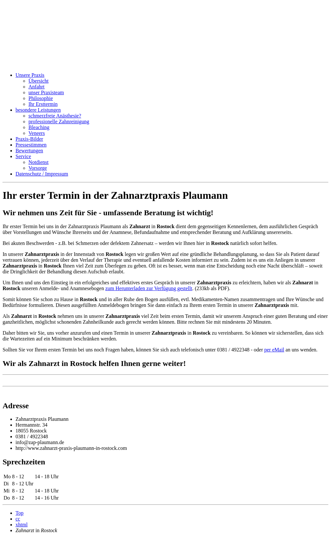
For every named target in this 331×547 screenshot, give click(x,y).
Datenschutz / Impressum (42, 174)
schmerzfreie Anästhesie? (54, 115)
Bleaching (38, 127)
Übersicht (38, 81)
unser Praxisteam (46, 92)
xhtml (21, 524)
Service (23, 156)
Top (20, 513)
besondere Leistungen (38, 110)
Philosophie (40, 98)
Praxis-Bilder (29, 139)
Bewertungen (29, 150)
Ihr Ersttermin (43, 104)
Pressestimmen (31, 144)
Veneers (36, 133)
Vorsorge (37, 168)
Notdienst (38, 162)
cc (18, 519)
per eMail (274, 349)
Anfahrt (36, 86)
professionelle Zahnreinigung (58, 121)
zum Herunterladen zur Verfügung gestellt (148, 288)
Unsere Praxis (30, 75)
